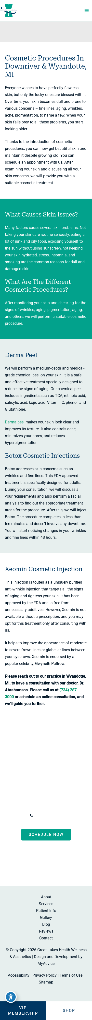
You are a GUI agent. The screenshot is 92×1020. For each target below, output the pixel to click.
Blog (46, 924)
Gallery (46, 917)
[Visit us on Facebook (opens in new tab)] (31, 870)
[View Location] (9, 801)
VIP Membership (23, 1011)
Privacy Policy (44, 975)
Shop (69, 1010)
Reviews (46, 931)
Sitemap (46, 982)
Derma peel (15, 422)
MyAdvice (46, 963)
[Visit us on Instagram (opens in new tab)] (51, 870)
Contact (46, 938)
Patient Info (46, 910)
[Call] (46, 815)
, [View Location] (49, 802)
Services (46, 903)
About (46, 897)
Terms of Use (71, 975)
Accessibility (18, 975)
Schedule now (46, 834)
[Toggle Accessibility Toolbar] (11, 997)
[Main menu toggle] (86, 10)
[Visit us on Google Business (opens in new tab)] (60, 870)
